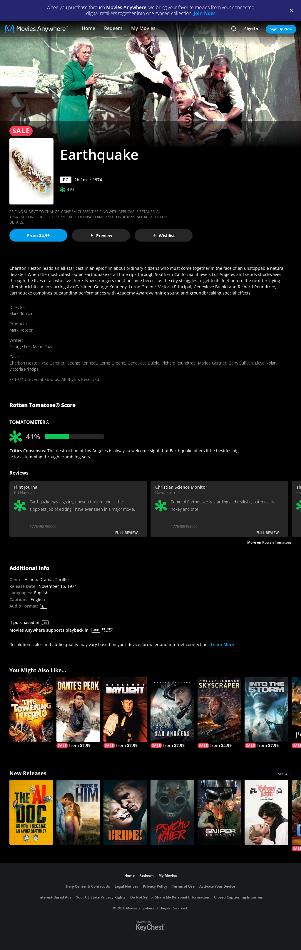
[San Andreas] (172, 712)
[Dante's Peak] (78, 712)
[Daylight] (125, 712)
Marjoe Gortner (212, 363)
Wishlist (164, 235)
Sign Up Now (281, 28)
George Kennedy (82, 363)
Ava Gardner (53, 363)
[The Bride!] (125, 812)
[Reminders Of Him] (78, 812)
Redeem (113, 28)
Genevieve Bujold (143, 363)
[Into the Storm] (266, 712)
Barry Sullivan (241, 363)
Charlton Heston (24, 363)
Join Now (204, 13)
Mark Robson (21, 313)
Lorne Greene (112, 363)
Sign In (251, 28)
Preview (101, 235)
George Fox (20, 346)
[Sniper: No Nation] (219, 812)
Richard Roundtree (179, 363)
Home (88, 28)
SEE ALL (285, 773)
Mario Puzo (43, 346)
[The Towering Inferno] (31, 709)
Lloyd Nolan (265, 363)
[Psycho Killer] (172, 812)
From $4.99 (38, 235)
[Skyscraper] (219, 712)
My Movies (143, 28)
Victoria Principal (24, 369)
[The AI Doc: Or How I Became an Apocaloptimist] (31, 812)
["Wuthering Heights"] (266, 812)
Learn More (222, 644)
